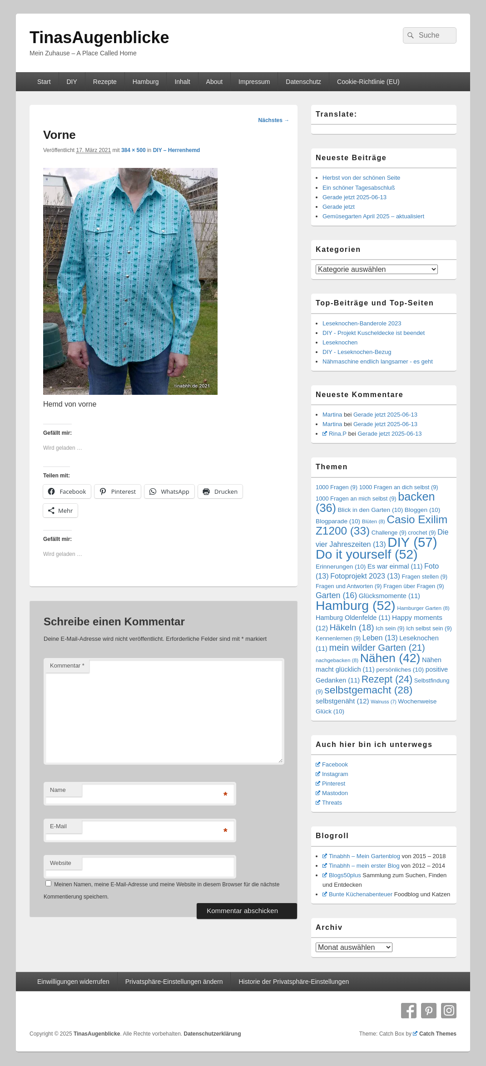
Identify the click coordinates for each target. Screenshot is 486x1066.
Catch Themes (434, 1034)
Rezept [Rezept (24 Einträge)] (387, 679)
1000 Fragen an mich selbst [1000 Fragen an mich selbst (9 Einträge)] (356, 498)
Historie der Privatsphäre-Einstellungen (293, 981)
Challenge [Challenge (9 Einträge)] (389, 532)
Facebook (332, 764)
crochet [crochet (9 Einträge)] (422, 532)
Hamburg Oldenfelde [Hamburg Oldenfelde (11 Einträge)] (353, 617)
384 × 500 (133, 150)
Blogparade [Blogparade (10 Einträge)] (338, 521)
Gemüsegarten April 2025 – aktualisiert (373, 216)
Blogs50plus (341, 875)
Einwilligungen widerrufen (73, 981)
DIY (71, 81)
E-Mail (58, 826)
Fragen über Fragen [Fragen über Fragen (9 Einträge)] (413, 586)
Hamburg (146, 81)
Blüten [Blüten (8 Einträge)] (373, 521)
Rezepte (105, 81)
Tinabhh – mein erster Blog (361, 865)
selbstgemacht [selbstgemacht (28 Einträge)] (368, 690)
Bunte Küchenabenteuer (357, 894)
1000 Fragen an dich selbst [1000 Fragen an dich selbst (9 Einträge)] (398, 487)
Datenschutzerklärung (212, 1034)
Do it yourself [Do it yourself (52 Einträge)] (367, 554)
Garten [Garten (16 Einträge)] (336, 595)
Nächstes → (274, 120)
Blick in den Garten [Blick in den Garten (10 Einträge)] (370, 509)
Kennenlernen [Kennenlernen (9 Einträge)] (338, 638)
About (214, 81)
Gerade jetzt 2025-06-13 (354, 197)
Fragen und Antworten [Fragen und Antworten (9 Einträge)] (349, 586)
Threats (329, 802)
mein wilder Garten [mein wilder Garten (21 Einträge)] (377, 648)
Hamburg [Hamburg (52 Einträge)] (356, 605)
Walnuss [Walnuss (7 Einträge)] (383, 701)
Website (60, 863)
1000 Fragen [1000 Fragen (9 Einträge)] (336, 487)
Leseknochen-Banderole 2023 (361, 323)
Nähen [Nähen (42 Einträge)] (390, 658)
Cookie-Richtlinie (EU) (368, 81)
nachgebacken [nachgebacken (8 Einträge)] (337, 660)
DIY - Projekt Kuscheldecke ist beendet (373, 332)
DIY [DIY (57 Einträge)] (412, 542)
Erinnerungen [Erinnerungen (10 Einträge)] (341, 566)
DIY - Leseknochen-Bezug (357, 352)
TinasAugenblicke (99, 37)
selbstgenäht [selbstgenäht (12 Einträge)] (342, 701)
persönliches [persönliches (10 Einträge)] (400, 669)
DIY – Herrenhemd (176, 150)
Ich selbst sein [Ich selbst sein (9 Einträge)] (429, 628)
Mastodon (332, 793)
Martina (332, 414)
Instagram (332, 774)
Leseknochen (339, 342)
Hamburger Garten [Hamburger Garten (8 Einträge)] (423, 608)
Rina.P (334, 433)
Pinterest (330, 783)
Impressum (254, 81)
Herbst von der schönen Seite (361, 177)
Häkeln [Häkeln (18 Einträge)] (352, 627)
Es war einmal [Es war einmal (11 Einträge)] (394, 566)
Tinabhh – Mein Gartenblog (361, 856)
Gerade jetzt (338, 206)
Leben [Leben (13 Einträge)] (380, 638)
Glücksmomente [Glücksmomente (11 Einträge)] (389, 595)
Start (44, 81)
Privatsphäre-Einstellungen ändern (174, 981)
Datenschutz (303, 81)
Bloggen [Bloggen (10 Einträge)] (422, 509)
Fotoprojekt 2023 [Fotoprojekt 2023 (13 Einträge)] (365, 576)
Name (58, 789)
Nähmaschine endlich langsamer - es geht (377, 361)
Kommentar (67, 665)
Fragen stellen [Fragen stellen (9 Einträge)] (425, 576)
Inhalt (182, 81)
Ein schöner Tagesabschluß (358, 187)
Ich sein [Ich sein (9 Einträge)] (390, 628)
